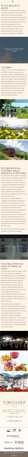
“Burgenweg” (5, 313)
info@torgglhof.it (14, 421)
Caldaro (3, 271)
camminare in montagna (8, 214)
